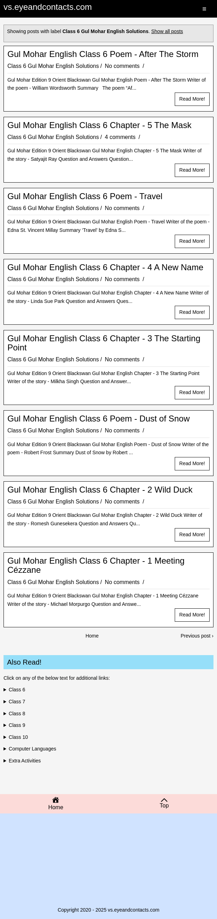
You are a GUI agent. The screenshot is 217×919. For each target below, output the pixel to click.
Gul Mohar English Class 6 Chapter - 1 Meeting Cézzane (96, 565)
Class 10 (18, 737)
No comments (123, 66)
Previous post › (197, 636)
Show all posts (167, 31)
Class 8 (17, 713)
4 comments (121, 137)
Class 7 (17, 701)
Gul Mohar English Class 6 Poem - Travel (84, 196)
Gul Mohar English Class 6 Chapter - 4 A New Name (105, 267)
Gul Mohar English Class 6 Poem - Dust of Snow (98, 418)
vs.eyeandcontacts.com (48, 7)
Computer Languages (32, 749)
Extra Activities (25, 760)
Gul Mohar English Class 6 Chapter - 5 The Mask (99, 125)
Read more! (192, 99)
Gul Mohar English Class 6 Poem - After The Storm (102, 54)
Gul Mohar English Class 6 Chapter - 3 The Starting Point (103, 343)
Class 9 (17, 725)
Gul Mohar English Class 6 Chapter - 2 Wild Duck (100, 489)
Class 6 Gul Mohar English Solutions (53, 66)
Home (92, 636)
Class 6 (17, 689)
